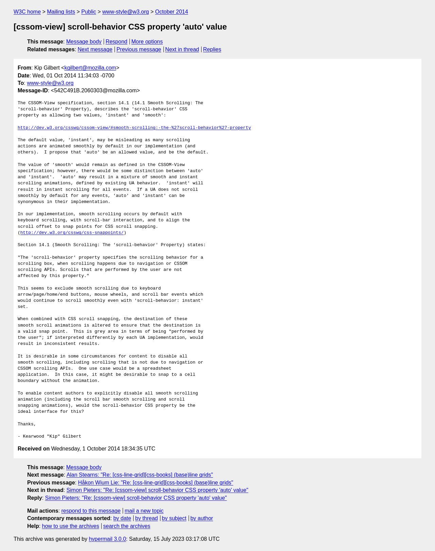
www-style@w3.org (125, 12)
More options (147, 41)
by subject (174, 518)
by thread (146, 518)
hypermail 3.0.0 (107, 539)
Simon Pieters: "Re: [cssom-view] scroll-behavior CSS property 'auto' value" (157, 490)
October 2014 (171, 12)
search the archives (127, 526)
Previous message (139, 49)
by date (122, 518)
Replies (212, 49)
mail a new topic (144, 511)
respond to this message (90, 511)
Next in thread (182, 49)
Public (88, 12)
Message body (84, 41)
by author (201, 518)
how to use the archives (70, 526)
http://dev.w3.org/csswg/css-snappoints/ (72, 233)
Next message (95, 49)
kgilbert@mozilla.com (90, 68)
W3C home (27, 12)
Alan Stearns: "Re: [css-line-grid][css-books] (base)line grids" (140, 475)
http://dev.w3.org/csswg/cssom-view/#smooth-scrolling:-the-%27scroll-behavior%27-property (134, 128)
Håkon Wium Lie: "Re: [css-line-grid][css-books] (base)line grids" (155, 482)
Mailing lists (61, 12)
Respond (116, 41)
